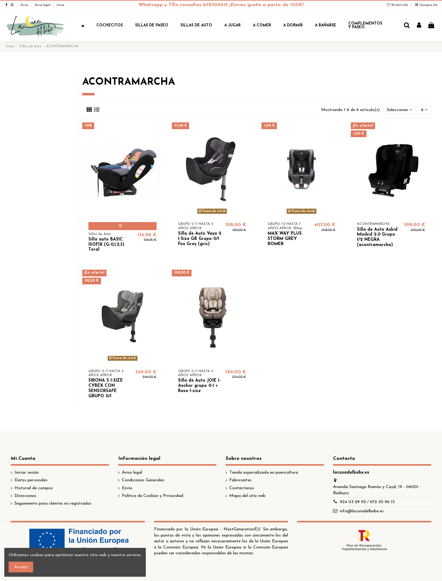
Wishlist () (397, 5)
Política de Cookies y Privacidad (152, 496)
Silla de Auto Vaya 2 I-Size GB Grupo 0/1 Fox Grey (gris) (199, 238)
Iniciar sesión (26, 472)
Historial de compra (33, 488)
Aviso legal (43, 5)
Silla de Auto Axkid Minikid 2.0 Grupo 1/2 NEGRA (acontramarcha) (377, 237)
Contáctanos (241, 488)
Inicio (60, 5)
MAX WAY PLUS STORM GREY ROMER (285, 238)
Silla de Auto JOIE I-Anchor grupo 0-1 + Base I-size (199, 385)
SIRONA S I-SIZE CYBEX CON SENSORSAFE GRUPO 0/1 (105, 388)
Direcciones (25, 496)
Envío (25, 5)
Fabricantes (240, 480)
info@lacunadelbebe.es (362, 511)
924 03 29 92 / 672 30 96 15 (367, 502)
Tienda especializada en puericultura (263, 472)
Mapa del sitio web (247, 496)
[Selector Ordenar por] (399, 110)
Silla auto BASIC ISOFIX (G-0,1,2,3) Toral (106, 244)
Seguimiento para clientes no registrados (52, 503)
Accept (21, 567)
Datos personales (31, 480)
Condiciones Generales (143, 480)
